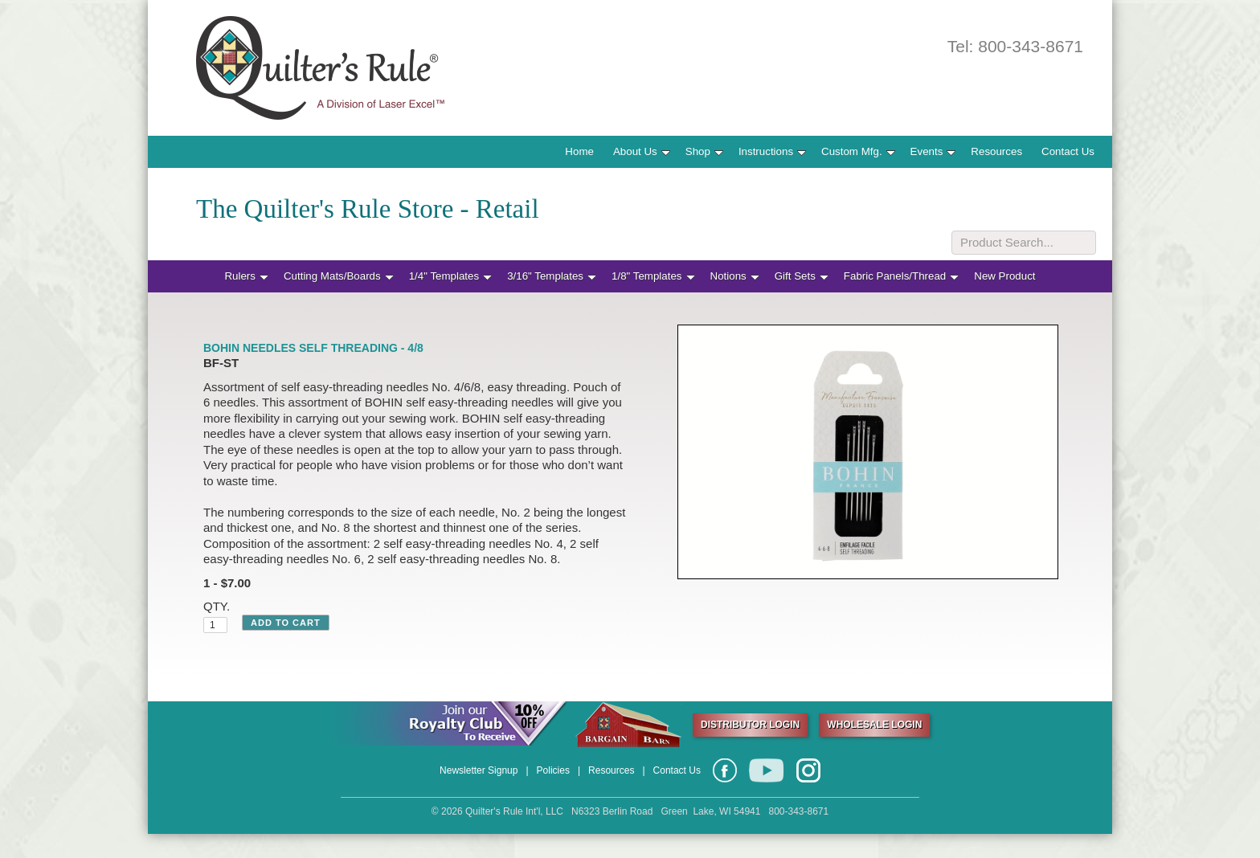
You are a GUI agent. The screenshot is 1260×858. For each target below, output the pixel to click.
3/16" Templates (551, 276)
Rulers (246, 276)
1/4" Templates (450, 276)
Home (579, 151)
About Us (641, 151)
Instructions (772, 151)
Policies (553, 770)
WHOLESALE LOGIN (874, 724)
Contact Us (1067, 151)
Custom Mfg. (858, 151)
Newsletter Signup (479, 770)
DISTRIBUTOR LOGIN (750, 724)
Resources (996, 151)
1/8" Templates (653, 276)
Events (933, 151)
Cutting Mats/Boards (339, 276)
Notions (734, 276)
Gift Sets (801, 276)
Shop (704, 151)
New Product (1004, 276)
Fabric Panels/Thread (901, 276)
